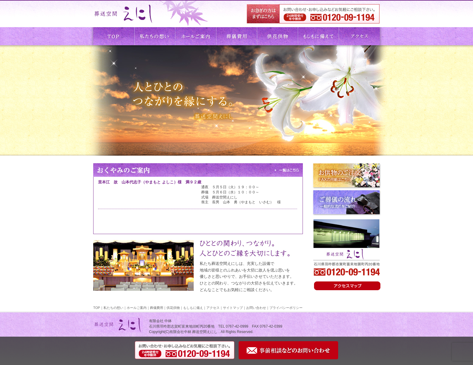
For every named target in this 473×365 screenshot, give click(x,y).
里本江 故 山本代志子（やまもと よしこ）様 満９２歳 (149, 182)
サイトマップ (233, 307)
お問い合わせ (256, 307)
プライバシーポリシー (286, 307)
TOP (113, 36)
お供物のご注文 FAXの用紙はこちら (347, 176)
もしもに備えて (318, 36)
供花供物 (277, 36)
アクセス (359, 36)
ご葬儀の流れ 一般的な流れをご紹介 (347, 203)
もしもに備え (193, 307)
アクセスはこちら (348, 285)
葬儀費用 (236, 36)
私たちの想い (154, 36)
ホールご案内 (195, 36)
